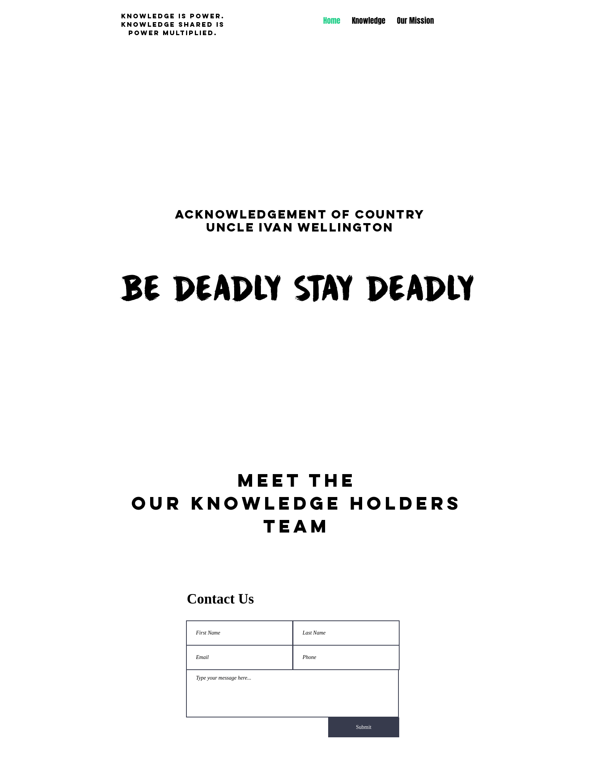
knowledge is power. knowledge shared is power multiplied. (173, 24)
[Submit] (363, 727)
